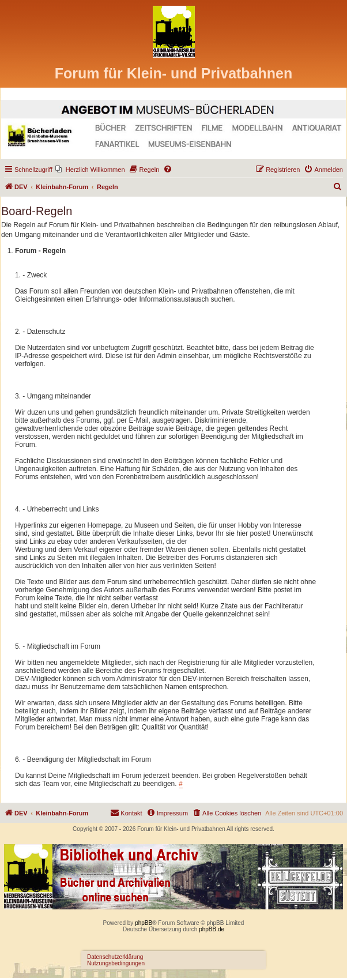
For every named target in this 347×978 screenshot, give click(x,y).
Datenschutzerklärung (115, 957)
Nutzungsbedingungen (116, 963)
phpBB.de (211, 929)
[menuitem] (90, 169)
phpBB (143, 923)
